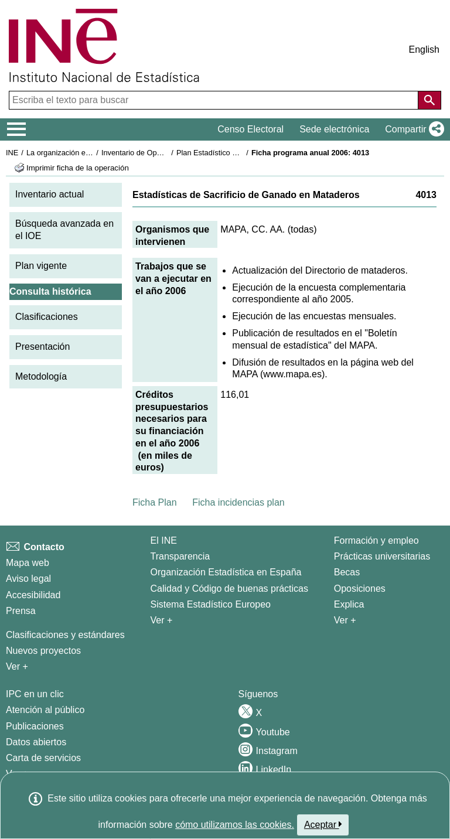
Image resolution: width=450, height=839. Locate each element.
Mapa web (27, 563)
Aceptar (323, 824)
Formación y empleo (376, 540)
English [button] (424, 49)
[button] (412, 129)
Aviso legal (28, 579)
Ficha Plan (154, 502)
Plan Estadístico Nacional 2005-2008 (237, 152)
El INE (164, 540)
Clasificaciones (46, 317)
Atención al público (45, 710)
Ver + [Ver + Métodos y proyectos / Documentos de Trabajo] (17, 666)
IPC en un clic (35, 694)
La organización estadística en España (90, 152)
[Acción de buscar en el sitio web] (429, 100)
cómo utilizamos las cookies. (234, 825)
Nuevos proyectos (43, 651)
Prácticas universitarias (382, 556)
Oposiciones (360, 589)
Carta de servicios (43, 758)
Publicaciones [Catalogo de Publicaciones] (35, 726)
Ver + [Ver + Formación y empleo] (345, 620)
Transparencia (180, 556)
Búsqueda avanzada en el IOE (64, 230)
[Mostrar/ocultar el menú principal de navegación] (17, 129)
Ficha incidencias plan (238, 502)
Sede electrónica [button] (334, 129)
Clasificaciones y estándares (65, 635)
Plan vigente (41, 266)
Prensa (21, 611)
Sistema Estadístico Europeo (211, 604)
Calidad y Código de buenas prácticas (230, 589)
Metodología (41, 376)
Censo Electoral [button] (250, 129)
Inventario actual (49, 194)
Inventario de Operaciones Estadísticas (166, 152)
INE (12, 152)
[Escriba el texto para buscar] (215, 100)
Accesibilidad (33, 595)
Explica (349, 604)
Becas (347, 572)
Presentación (42, 347)
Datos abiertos (36, 742)
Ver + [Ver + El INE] (162, 620)
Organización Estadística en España (226, 572)
